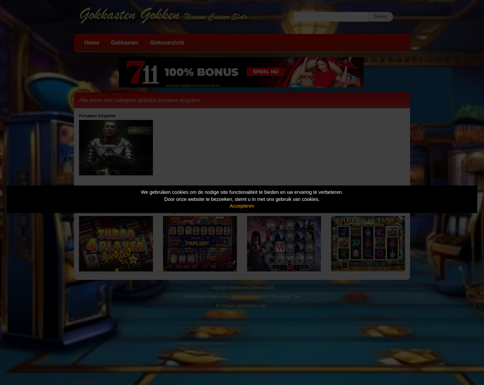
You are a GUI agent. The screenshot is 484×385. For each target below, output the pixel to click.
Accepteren (242, 206)
